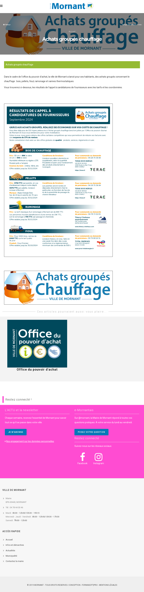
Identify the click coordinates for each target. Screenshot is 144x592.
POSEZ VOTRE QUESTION (91, 432)
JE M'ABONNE (15, 432)
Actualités (10, 550)
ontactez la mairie (15, 561)
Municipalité (11, 556)
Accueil (72, 31)
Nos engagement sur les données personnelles (30, 441)
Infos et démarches (15, 545)
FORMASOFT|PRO (90, 585)
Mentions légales (108, 585)
